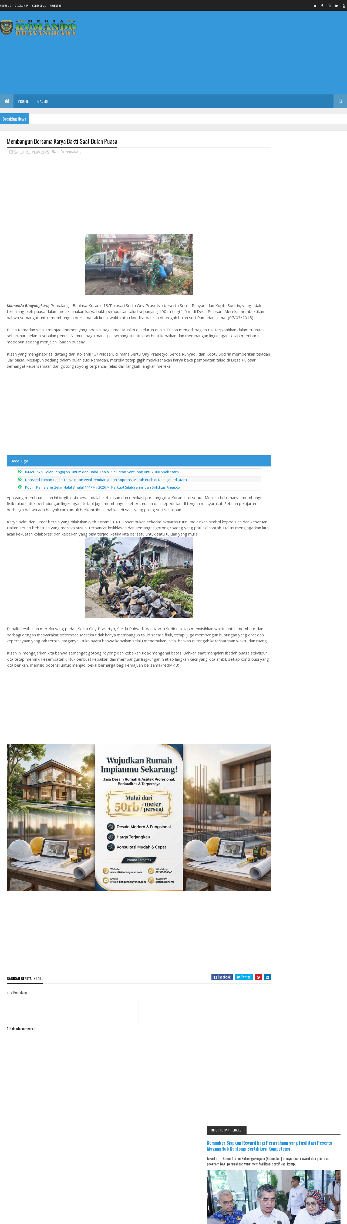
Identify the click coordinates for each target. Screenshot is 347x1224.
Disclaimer (21, 6)
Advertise (55, 6)
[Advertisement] (248, 52)
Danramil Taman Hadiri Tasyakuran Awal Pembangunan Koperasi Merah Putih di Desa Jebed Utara (106, 486)
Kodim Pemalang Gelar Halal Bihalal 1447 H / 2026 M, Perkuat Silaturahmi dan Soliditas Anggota (102, 493)
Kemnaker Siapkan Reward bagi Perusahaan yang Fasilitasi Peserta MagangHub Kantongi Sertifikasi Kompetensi (297, 164)
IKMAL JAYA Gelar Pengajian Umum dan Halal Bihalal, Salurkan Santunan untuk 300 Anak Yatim (102, 478)
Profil (23, 101)
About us (5, 6)
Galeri (42, 101)
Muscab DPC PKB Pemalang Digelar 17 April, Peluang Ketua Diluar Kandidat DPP (312, 922)
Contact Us (39, 6)
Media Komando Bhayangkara (55, 1216)
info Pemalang (69, 152)
